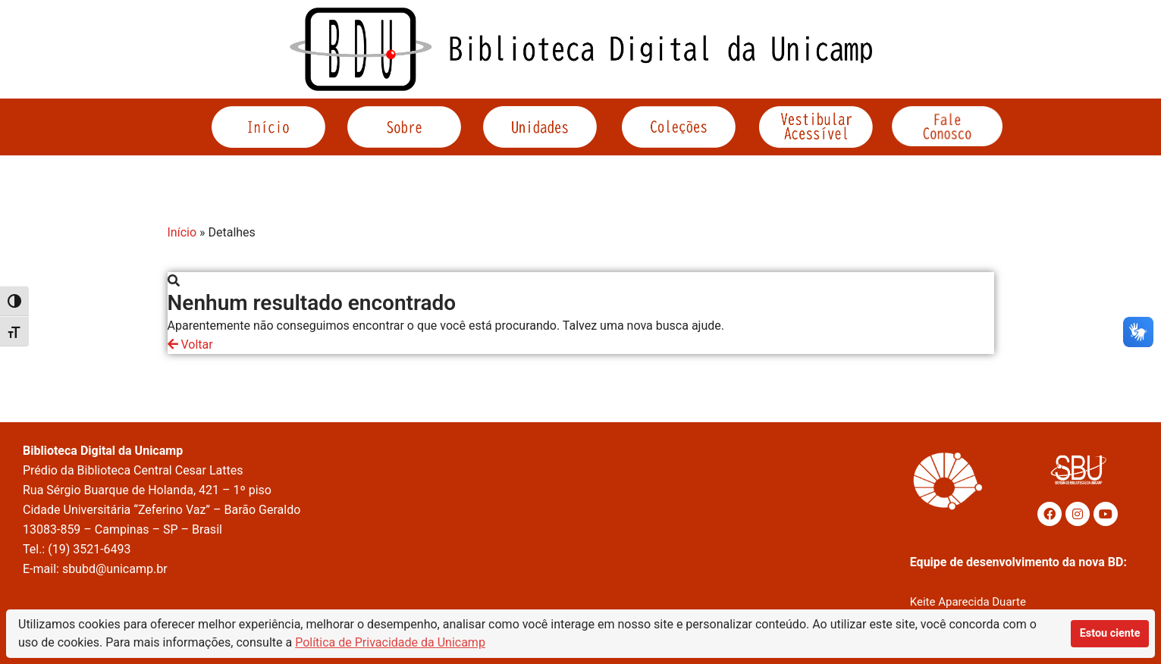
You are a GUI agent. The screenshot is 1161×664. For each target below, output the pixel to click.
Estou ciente (1110, 633)
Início (182, 232)
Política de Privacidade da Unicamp (390, 642)
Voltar (190, 344)
